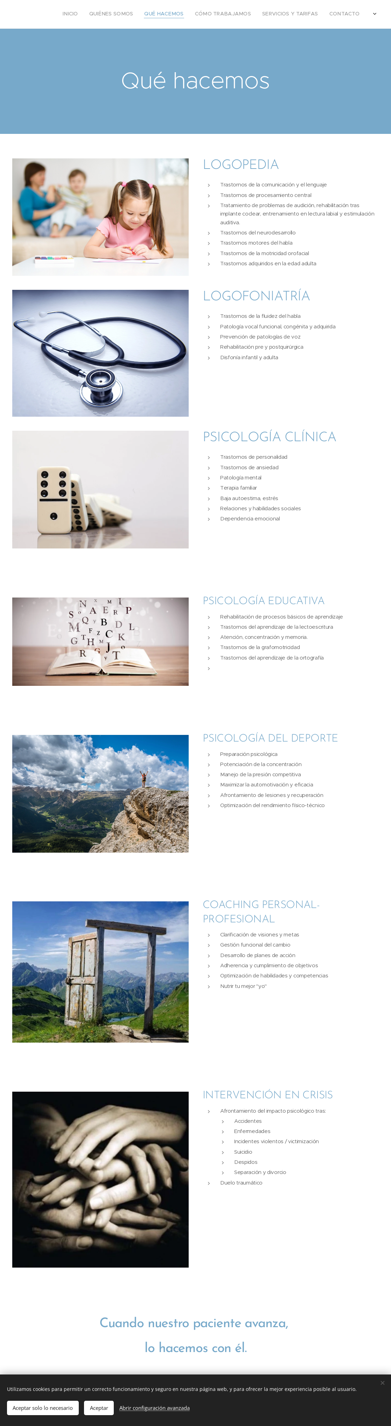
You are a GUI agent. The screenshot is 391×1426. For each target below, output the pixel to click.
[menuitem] (313, 14)
